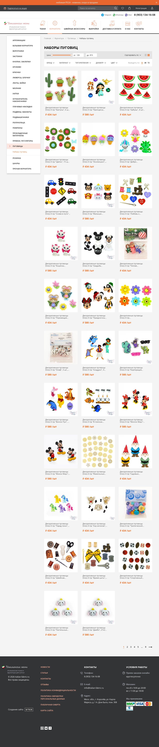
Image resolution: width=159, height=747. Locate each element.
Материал (63, 63)
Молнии (17, 88)
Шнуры (16, 163)
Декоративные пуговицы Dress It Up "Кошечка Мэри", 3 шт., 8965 (56, 264)
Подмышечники (21, 117)
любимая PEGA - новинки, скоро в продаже (77, 2)
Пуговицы (18, 146)
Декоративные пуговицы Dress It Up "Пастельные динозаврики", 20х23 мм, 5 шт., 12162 (57, 629)
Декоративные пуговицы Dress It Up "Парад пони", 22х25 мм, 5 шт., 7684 (56, 524)
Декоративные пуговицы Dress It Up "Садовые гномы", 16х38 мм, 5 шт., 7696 (131, 472)
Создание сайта (15, 709)
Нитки (16, 93)
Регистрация (141, 8)
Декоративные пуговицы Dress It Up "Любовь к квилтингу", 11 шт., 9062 (131, 212)
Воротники (18, 51)
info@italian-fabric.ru (94, 688)
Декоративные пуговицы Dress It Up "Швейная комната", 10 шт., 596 (56, 576)
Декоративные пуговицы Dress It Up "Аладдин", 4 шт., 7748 (94, 368)
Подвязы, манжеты (22, 112)
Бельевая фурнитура (23, 45)
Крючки (16, 72)
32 (142, 63)
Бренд (49, 63)
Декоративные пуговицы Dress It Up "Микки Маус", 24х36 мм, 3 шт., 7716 (57, 472)
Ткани (43, 29)
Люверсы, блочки (21, 77)
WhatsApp (119, 15)
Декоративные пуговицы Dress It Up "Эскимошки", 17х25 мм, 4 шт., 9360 (94, 160)
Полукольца (19, 122)
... (142, 647)
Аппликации (19, 40)
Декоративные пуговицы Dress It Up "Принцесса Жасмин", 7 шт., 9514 (94, 108)
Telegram (107, 15)
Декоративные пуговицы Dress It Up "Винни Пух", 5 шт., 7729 (57, 420)
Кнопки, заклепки (22, 61)
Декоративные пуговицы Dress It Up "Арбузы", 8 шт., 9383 (132, 108)
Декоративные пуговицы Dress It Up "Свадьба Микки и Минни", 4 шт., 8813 (94, 264)
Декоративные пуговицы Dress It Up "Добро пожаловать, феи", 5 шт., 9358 (131, 160)
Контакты (139, 29)
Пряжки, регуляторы (23, 141)
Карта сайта (47, 710)
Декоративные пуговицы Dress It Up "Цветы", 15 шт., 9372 (57, 160)
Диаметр (99, 63)
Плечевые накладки (22, 106)
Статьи (44, 673)
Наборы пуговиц (20, 152)
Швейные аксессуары (74, 29)
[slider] (52, 55)
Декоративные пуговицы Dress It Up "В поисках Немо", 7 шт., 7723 (94, 420)
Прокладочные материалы (20, 134)
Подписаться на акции (17, 8)
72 (149, 63)
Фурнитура (54, 29)
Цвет (113, 63)
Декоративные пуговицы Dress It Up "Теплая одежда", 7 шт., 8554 (131, 264)
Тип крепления (81, 63)
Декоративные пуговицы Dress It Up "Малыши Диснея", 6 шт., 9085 (94, 212)
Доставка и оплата (112, 29)
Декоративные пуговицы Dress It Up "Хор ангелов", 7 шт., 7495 (95, 524)
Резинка (17, 158)
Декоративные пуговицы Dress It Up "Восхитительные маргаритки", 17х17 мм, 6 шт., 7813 (131, 316)
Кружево (17, 67)
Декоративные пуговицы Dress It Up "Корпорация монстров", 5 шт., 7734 (131, 368)
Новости (45, 667)
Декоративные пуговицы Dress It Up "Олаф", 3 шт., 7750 (56, 368)
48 (145, 63)
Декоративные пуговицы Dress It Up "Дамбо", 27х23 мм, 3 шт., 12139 (94, 629)
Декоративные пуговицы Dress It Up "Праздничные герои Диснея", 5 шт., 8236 (95, 316)
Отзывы (45, 684)
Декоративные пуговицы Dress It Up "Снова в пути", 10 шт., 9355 (57, 212)
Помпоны (17, 128)
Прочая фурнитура (22, 169)
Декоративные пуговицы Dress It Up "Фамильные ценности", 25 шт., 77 (94, 472)
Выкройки (94, 29)
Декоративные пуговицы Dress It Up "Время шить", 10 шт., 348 (94, 576)
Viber (130, 15)
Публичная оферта (50, 704)
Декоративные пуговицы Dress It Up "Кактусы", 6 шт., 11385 (57, 108)
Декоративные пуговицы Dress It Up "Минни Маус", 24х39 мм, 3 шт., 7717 (132, 420)
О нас (127, 29)
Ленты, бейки (19, 83)
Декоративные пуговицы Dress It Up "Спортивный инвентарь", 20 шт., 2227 (131, 576)
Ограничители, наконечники (20, 100)
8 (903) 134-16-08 (144, 14)
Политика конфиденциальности (58, 690)
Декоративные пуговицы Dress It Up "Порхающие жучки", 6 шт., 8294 (56, 316)
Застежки (17, 56)
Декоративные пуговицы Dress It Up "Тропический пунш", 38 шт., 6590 (131, 524)
